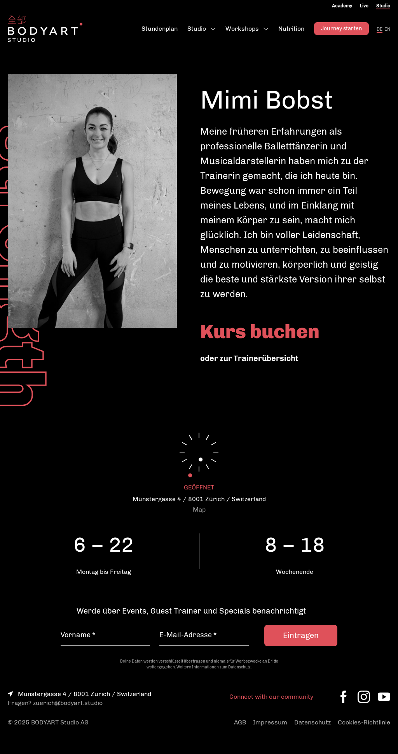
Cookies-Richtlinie (364, 722)
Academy (342, 6)
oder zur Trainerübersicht (249, 358)
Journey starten (341, 28)
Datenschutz (312, 722)
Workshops (242, 28)
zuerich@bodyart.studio (68, 703)
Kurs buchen (259, 331)
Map (199, 509)
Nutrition (291, 28)
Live (364, 6)
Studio (383, 6)
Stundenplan (159, 28)
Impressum (270, 722)
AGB (240, 722)
